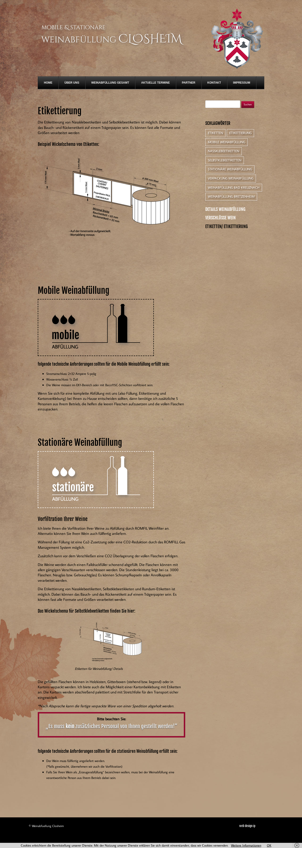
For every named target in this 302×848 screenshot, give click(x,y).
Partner (188, 82)
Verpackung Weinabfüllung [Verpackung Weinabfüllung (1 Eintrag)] (230, 178)
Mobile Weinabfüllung (73, 290)
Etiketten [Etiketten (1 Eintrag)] (215, 133)
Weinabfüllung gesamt (110, 82)
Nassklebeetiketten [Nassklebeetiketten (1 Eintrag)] (223, 151)
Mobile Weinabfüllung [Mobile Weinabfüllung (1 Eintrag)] (226, 142)
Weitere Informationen (246, 845)
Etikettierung (59, 111)
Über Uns (71, 82)
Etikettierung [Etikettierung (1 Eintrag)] (240, 133)
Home (48, 82)
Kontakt (214, 82)
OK (269, 845)
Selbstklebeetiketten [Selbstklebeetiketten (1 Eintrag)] (224, 160)
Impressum (241, 82)
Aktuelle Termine (155, 82)
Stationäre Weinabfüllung (80, 442)
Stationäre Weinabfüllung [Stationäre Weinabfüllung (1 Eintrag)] (230, 169)
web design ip (247, 826)
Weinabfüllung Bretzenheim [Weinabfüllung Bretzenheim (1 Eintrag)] (231, 196)
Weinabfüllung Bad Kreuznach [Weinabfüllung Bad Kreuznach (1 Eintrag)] (234, 187)
